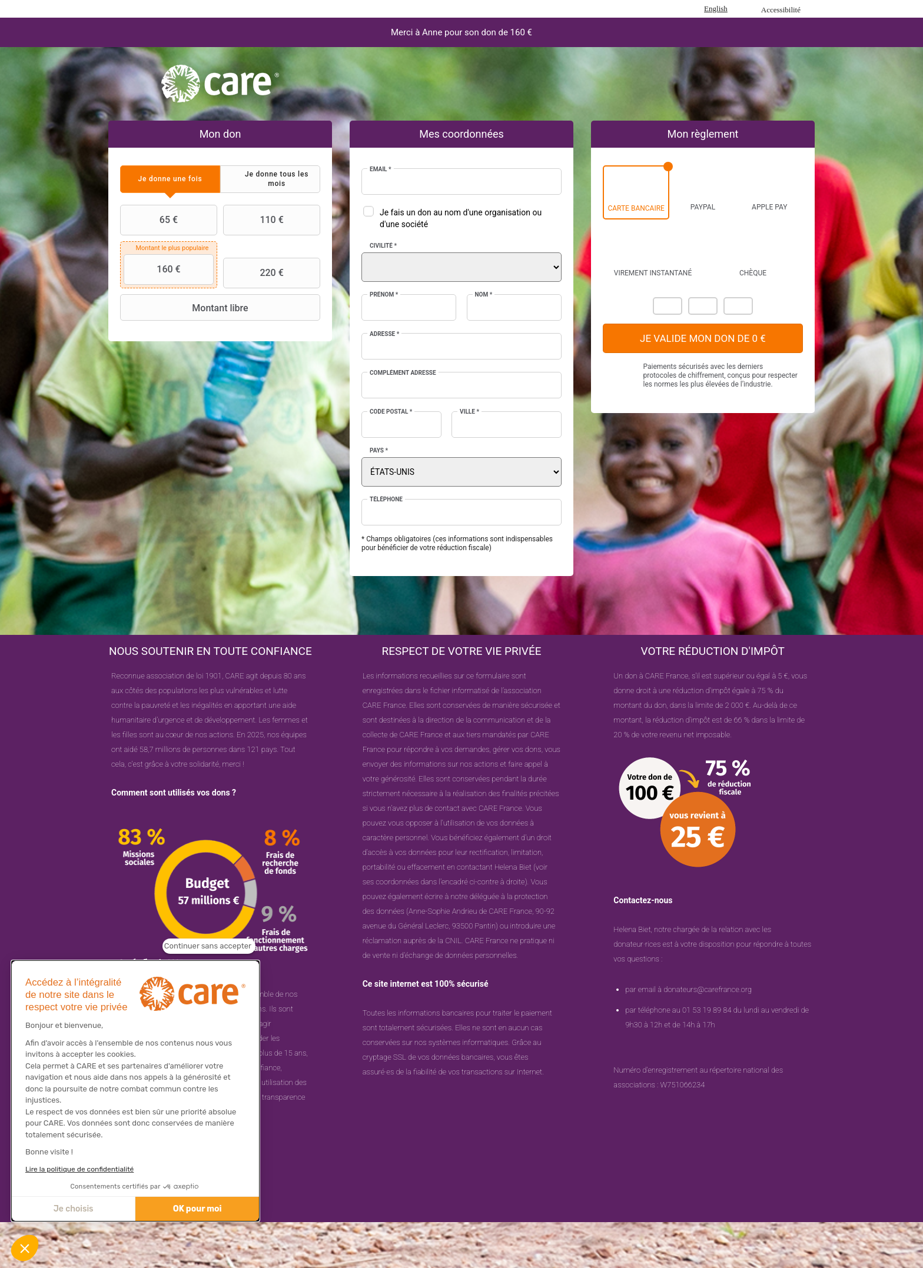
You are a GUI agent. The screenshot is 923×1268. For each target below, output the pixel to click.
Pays (379, 450)
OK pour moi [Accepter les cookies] (197, 1209)
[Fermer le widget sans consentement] (208, 946)
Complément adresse (403, 373)
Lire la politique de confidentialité (79, 1169)
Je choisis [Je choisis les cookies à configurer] (74, 1209)
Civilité (383, 245)
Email (380, 169)
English (716, 8)
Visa (703, 306)
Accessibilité (781, 9)
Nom (484, 294)
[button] (25, 1248)
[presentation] (170, 179)
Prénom (384, 294)
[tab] (170, 179)
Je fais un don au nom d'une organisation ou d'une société (461, 218)
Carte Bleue (738, 306)
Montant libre (185, 308)
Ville (469, 411)
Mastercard (667, 306)
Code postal (391, 411)
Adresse (384, 334)
